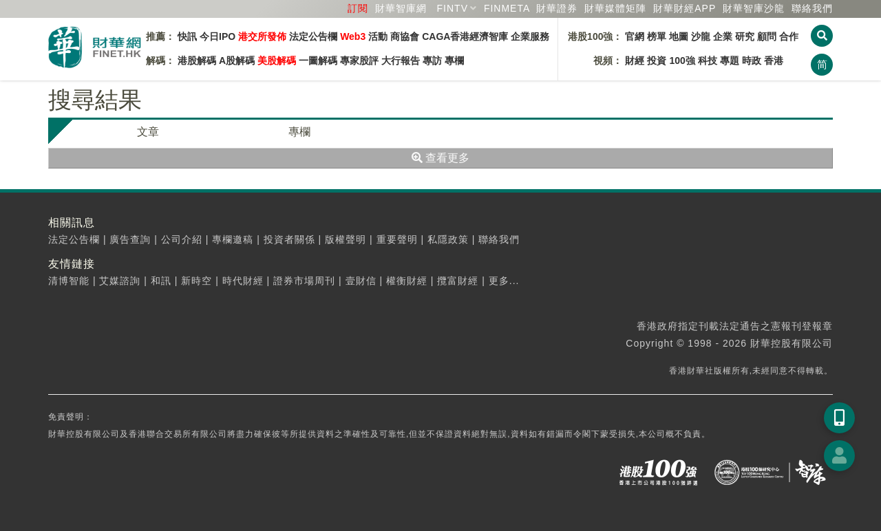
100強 (681, 60)
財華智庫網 (401, 8)
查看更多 (440, 158)
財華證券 (556, 8)
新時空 (196, 280)
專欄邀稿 (232, 239)
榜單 (656, 36)
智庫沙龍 (754, 8)
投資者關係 (289, 239)
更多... (504, 280)
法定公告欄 (313, 36)
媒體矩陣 (615, 8)
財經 (634, 60)
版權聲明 (345, 239)
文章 (148, 132)
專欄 (454, 60)
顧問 (766, 36)
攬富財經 (457, 280)
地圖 (678, 36)
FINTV (452, 8)
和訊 (161, 280)
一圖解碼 (318, 60)
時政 (751, 60)
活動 (378, 36)
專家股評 (359, 60)
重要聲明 (397, 239)
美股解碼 (276, 60)
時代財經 (243, 280)
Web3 (352, 36)
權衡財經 (406, 280)
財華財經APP (684, 8)
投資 (656, 60)
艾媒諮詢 (119, 280)
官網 (634, 36)
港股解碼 (197, 60)
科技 (707, 60)
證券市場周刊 (304, 280)
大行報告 (400, 60)
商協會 (404, 36)
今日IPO (217, 36)
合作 (788, 36)
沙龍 (700, 36)
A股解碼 (237, 60)
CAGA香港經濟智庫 (465, 36)
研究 (744, 36)
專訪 (432, 60)
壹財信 (361, 280)
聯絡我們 (812, 8)
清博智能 (68, 280)
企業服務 (530, 36)
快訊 (187, 36)
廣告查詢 (130, 239)
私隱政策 (448, 239)
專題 (729, 60)
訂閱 (358, 8)
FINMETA (507, 8)
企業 (722, 36)
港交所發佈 (262, 36)
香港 (773, 60)
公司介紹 (181, 239)
